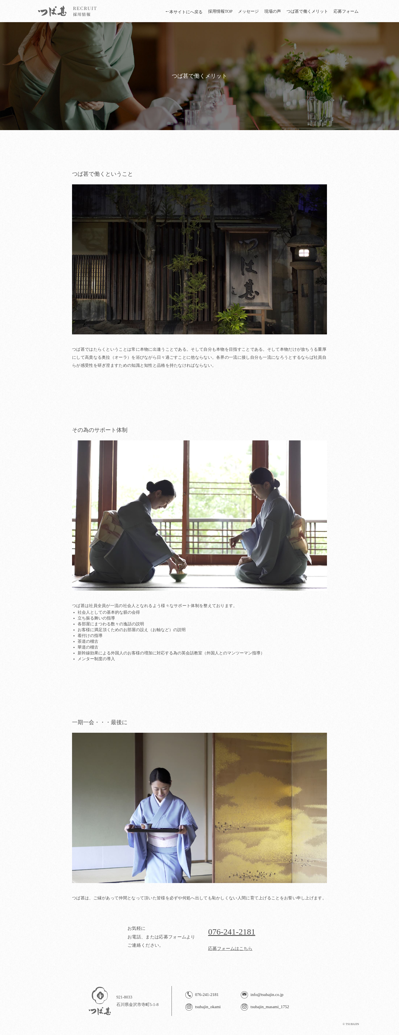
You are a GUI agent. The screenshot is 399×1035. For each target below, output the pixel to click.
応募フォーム (346, 11)
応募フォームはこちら (230, 948)
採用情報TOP (220, 11)
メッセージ (248, 11)
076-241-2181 (231, 931)
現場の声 (272, 11)
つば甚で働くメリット (307, 11)
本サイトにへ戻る (184, 12)
